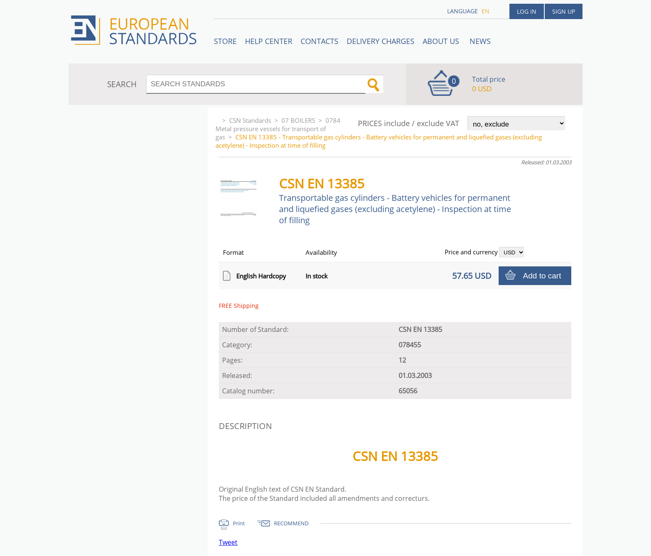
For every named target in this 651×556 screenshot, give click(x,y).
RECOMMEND (291, 523)
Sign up (563, 11)
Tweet (228, 542)
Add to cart (542, 275)
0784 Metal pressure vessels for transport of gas (277, 128)
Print (239, 523)
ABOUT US (442, 41)
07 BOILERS (298, 120)
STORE (225, 41)
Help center (268, 41)
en (485, 11)
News (480, 41)
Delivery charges (380, 41)
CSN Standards (250, 120)
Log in (526, 11)
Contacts (319, 41)
